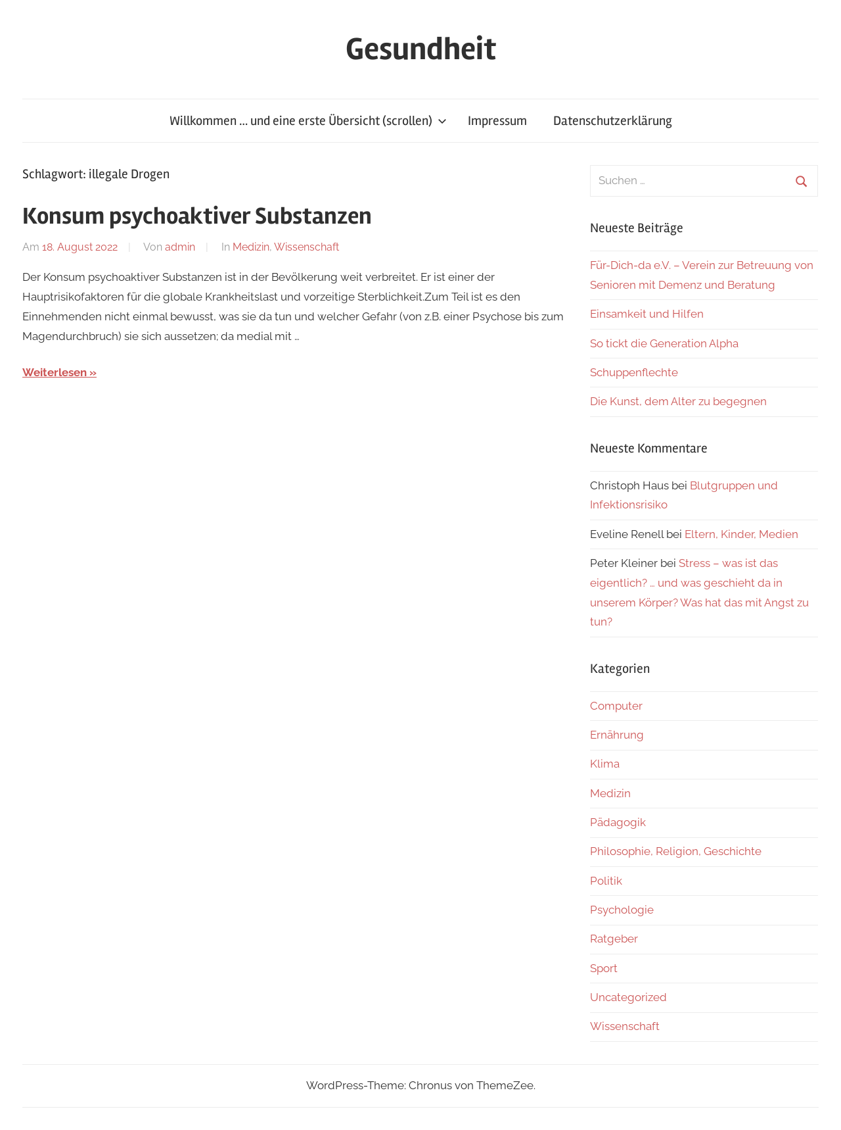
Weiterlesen (54, 372)
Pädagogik (618, 822)
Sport (604, 968)
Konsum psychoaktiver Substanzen (197, 216)
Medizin (251, 247)
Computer (616, 705)
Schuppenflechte (634, 372)
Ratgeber (614, 938)
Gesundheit (421, 49)
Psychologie (622, 909)
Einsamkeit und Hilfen (647, 313)
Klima (605, 763)
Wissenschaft (306, 247)
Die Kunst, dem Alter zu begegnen (678, 401)
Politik (606, 880)
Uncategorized (628, 997)
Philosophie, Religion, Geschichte (675, 851)
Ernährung (617, 734)
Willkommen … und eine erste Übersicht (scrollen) (308, 120)
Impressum (497, 120)
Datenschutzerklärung (612, 120)
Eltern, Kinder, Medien (741, 534)
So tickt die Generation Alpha (664, 343)
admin (180, 247)
